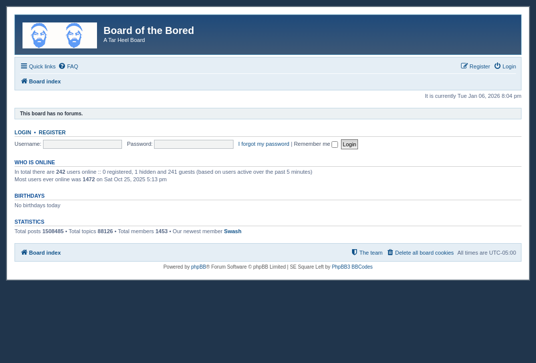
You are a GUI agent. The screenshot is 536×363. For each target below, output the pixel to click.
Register (52, 132)
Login (22, 132)
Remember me (316, 144)
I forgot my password (264, 144)
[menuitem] (68, 66)
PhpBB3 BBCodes (352, 267)
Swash (233, 231)
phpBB (198, 267)
